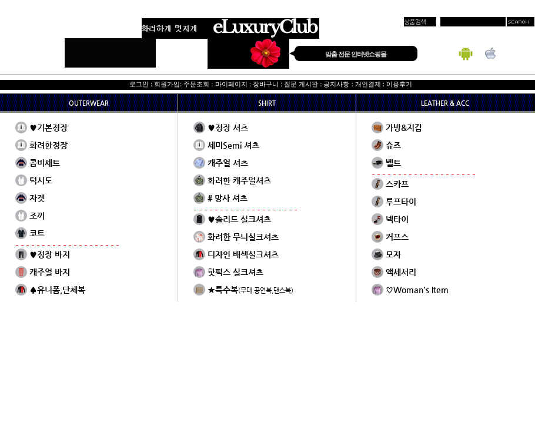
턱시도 (40, 180)
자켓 (37, 198)
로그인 (139, 84)
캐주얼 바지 (49, 272)
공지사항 (336, 84)
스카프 (397, 184)
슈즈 (393, 145)
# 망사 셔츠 (228, 198)
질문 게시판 (301, 84)
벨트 (393, 162)
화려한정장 (48, 145)
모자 (393, 254)
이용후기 (399, 84)
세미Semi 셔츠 (233, 145)
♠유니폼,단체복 (57, 289)
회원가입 (167, 84)
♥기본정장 (48, 127)
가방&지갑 (404, 127)
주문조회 (196, 84)
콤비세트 (44, 162)
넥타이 (397, 219)
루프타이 (401, 201)
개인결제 (368, 84)
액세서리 (401, 272)
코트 (37, 233)
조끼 (37, 215)
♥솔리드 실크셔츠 (239, 219)
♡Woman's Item (417, 289)
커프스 (397, 236)
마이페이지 (231, 84)
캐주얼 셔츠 (228, 162)
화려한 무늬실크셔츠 (243, 236)
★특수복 (250, 289)
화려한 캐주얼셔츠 (239, 180)
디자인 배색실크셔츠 (243, 254)
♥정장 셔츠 (228, 127)
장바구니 (266, 84)
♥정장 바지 (49, 254)
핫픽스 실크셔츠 (235, 272)
